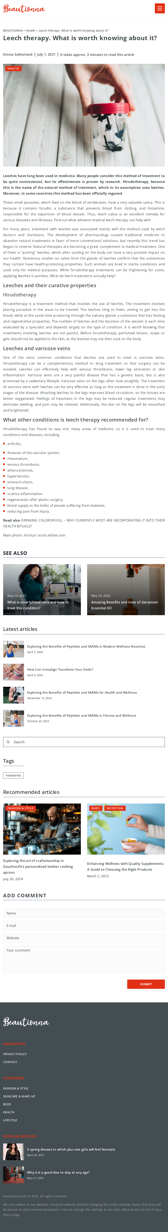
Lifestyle (10, 1120)
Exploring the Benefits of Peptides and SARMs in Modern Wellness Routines (86, 646)
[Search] (8, 742)
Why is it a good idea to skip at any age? (58, 1172)
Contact (10, 1062)
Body (7, 1104)
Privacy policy (15, 1054)
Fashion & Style (16, 1088)
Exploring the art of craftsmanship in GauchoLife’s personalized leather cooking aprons (38, 866)
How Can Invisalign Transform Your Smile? (60, 669)
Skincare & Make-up (19, 1096)
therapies (13, 775)
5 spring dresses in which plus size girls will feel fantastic (71, 1149)
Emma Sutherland (18, 54)
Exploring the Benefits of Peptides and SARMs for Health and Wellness (82, 692)
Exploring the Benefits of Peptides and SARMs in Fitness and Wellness (81, 716)
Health (13, 68)
